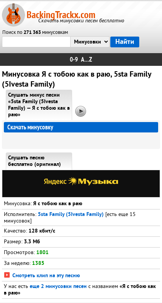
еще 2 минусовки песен (58, 286)
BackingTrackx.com (61, 14)
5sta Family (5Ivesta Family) (71, 214)
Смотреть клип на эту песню (42, 276)
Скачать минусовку (30, 127)
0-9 (74, 59)
